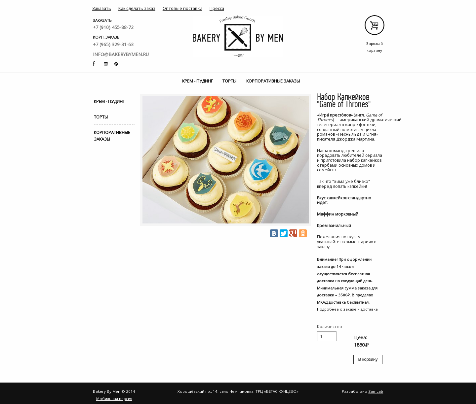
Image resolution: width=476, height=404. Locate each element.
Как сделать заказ (136, 8)
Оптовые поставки (182, 8)
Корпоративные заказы (273, 81)
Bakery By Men (238, 36)
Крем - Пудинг (197, 81)
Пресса (217, 8)
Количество (329, 326)
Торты (229, 81)
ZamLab (375, 391)
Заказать (101, 8)
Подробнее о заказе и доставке (347, 309)
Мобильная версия (114, 398)
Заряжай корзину (374, 27)
